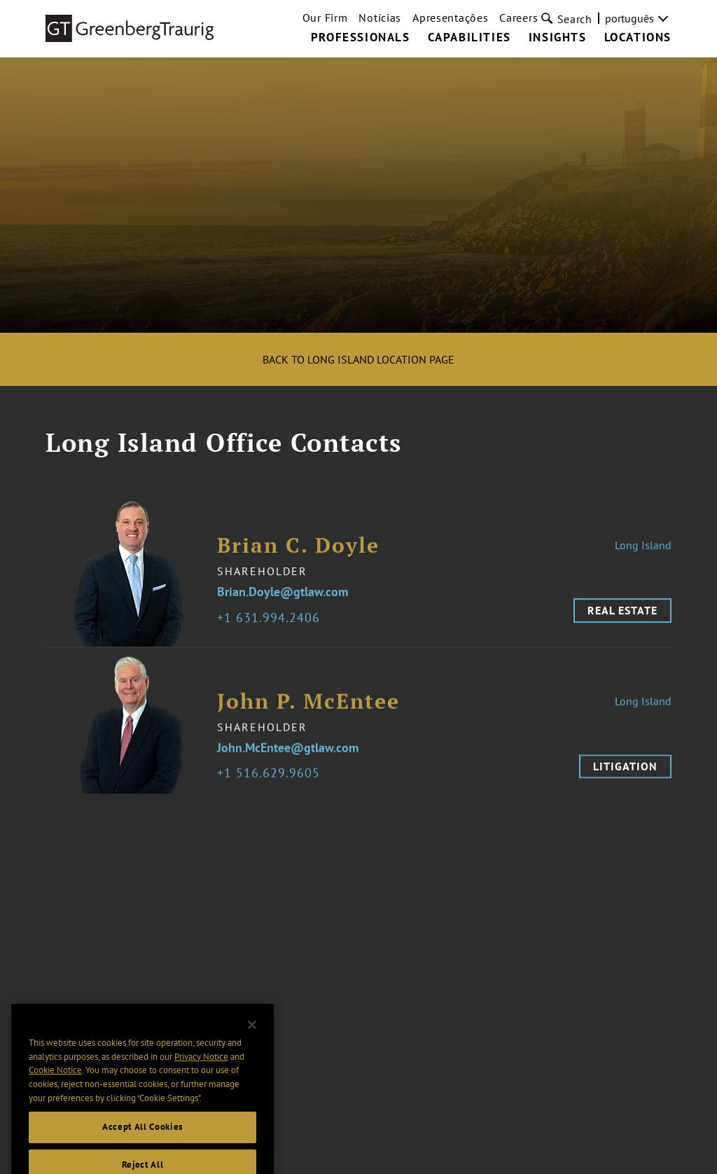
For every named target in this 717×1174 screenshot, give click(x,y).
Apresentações (450, 17)
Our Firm (325, 17)
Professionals (360, 38)
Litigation (625, 775)
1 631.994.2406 (272, 626)
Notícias (379, 17)
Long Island (643, 554)
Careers (518, 17)
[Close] (252, 1042)
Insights (558, 38)
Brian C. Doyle (298, 554)
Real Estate (622, 619)
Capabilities (469, 38)
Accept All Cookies (142, 1144)
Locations (637, 38)
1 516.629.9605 (272, 782)
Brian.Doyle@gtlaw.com (282, 601)
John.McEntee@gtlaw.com (287, 757)
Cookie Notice (55, 1087)
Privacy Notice (201, 1073)
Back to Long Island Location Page (358, 359)
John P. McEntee (308, 709)
